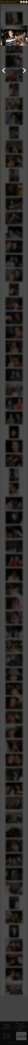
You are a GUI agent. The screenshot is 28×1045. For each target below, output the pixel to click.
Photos (2, 2)
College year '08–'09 (9, 2)
